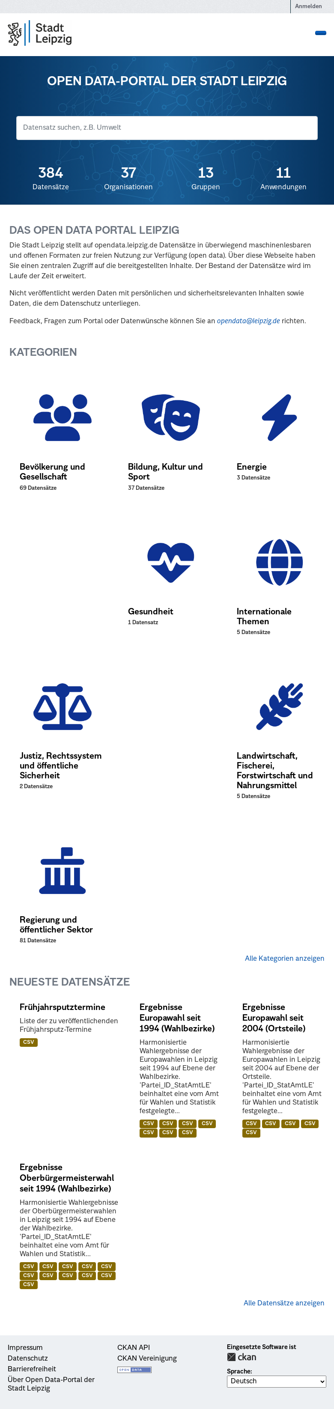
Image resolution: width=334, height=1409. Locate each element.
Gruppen (206, 178)
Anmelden (308, 6)
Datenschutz (28, 1358)
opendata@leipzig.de (248, 321)
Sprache (238, 1372)
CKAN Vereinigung (147, 1358)
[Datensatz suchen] (167, 128)
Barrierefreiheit (32, 1369)
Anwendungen (283, 178)
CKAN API (133, 1348)
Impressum (25, 1348)
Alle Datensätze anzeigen (284, 1303)
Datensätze (50, 178)
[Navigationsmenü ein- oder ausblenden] (320, 33)
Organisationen (128, 178)
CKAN (241, 1356)
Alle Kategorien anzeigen (285, 959)
